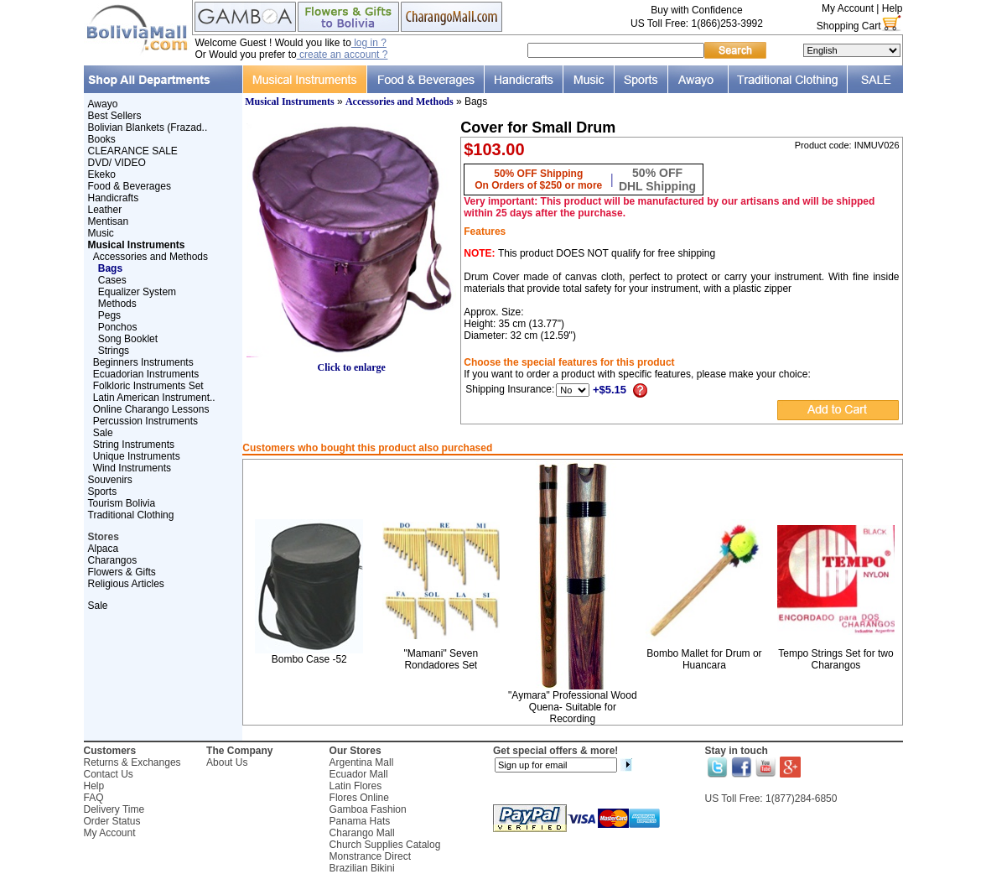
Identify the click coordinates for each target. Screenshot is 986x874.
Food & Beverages (129, 186)
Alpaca (103, 548)
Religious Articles (126, 584)
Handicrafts (113, 198)
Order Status (112, 821)
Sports (102, 491)
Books (102, 139)
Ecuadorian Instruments (146, 374)
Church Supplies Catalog (385, 845)
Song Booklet (128, 339)
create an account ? (342, 54)
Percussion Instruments (145, 421)
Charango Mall (362, 833)
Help (892, 8)
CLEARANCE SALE (133, 151)
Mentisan (108, 221)
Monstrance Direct (370, 856)
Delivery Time (114, 809)
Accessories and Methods (150, 257)
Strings (113, 350)
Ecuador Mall (359, 774)
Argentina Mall (362, 762)
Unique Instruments (136, 456)
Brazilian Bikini (362, 868)
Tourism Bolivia (122, 503)
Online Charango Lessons (151, 409)
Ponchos (118, 327)
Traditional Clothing (131, 515)
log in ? (369, 43)
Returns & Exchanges (132, 762)
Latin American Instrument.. (154, 397)
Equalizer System (137, 292)
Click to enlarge (351, 362)
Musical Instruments (289, 101)
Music (101, 233)
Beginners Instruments (143, 362)
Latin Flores (356, 786)
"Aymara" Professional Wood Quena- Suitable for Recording (572, 707)
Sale (103, 433)
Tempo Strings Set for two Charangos (835, 659)
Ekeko (102, 174)
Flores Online (359, 798)
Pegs (109, 315)
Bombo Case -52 (309, 659)
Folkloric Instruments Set (148, 386)
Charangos (113, 560)
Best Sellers (115, 116)
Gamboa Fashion (368, 809)
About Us (226, 762)
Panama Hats (360, 821)
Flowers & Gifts (122, 572)
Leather (105, 210)
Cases (112, 280)
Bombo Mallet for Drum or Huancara (703, 659)
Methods (117, 304)
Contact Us (108, 774)
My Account (848, 8)
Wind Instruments (132, 468)
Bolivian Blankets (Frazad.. (148, 127)
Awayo (103, 104)
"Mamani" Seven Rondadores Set (441, 659)
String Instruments (133, 444)
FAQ (94, 798)
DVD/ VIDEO (117, 163)
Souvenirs (110, 480)
